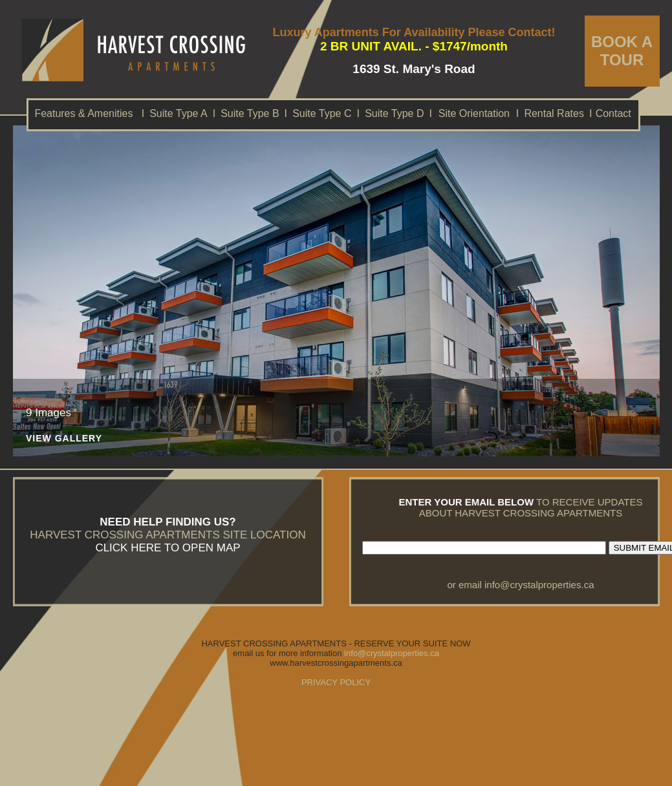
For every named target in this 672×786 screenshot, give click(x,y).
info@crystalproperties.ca (539, 584)
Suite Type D (394, 113)
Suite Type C (321, 113)
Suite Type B (250, 113)
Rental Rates (554, 113)
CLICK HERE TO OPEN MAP (167, 548)
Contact (613, 113)
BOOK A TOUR (622, 51)
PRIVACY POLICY (336, 682)
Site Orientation (474, 113)
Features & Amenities (83, 113)
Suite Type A (178, 113)
